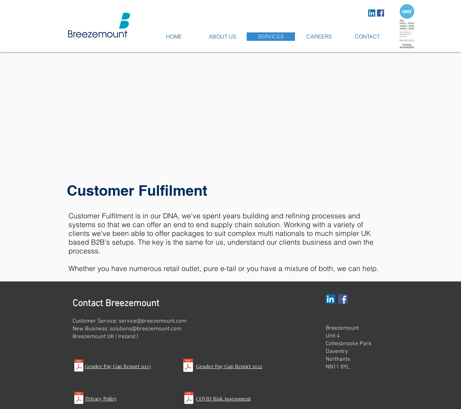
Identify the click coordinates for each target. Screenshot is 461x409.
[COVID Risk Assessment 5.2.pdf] (189, 398)
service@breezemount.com (152, 321)
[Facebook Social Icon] (380, 13)
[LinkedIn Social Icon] (371, 13)
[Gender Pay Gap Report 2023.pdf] (79, 366)
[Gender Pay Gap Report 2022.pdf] (188, 366)
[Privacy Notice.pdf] (79, 399)
